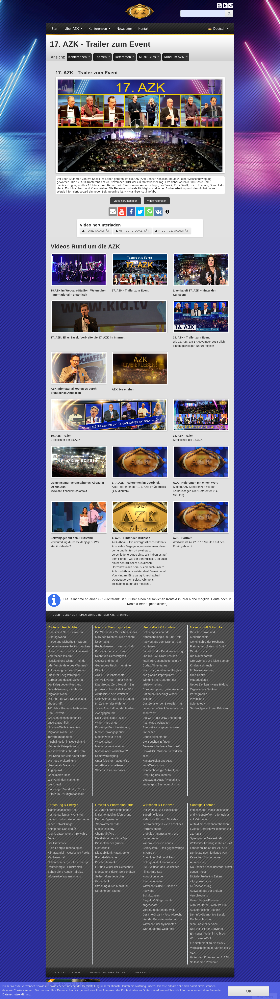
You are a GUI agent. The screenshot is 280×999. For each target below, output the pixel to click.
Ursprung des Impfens (157, 775)
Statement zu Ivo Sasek (110, 770)
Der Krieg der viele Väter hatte (67, 755)
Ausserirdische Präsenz (205, 909)
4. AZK (225, 957)
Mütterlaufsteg (199, 679)
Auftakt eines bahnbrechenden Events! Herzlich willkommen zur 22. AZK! (210, 829)
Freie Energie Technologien (65, 847)
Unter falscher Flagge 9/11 (112, 760)
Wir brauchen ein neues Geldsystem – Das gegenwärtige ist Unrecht (163, 848)
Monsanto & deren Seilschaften (115, 871)
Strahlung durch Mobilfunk (112, 886)
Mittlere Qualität (132, 230)
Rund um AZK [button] (174, 57)
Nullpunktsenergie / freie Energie (68, 862)
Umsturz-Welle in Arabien (64, 727)
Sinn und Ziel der (201, 924)
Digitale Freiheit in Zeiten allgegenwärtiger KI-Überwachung (206, 881)
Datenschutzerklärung (108, 972)
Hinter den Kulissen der (205, 957)
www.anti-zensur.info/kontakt (69, 491)
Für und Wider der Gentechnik (114, 867)
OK (249, 991)
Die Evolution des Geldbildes (161, 867)
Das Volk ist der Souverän (206, 928)
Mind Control (198, 675)
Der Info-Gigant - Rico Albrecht (162, 914)
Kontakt (143, 28)
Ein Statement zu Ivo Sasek (207, 943)
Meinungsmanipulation (109, 746)
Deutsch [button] (217, 28)
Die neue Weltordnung (62, 760)
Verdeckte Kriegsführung (63, 746)
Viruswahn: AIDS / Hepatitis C (162, 779)
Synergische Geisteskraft (206, 838)
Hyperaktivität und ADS (157, 760)
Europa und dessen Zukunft (65, 679)
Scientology (197, 703)
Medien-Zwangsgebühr (109, 732)
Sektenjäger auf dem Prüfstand (210, 708)
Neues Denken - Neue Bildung (209, 684)
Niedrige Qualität (172, 230)
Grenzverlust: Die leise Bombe (114, 698)
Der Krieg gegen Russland (64, 684)
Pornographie (198, 694)
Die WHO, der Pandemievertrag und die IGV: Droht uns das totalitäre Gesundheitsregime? (163, 656)
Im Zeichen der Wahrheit (110, 703)
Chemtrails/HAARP (107, 833)
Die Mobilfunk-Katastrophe (112, 852)
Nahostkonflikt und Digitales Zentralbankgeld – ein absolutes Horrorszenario (163, 824)
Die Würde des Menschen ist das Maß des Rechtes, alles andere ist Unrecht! (116, 637)
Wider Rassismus (106, 722)
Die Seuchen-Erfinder (156, 741)
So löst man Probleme (204, 962)
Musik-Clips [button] (148, 57)
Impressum (143, 972)
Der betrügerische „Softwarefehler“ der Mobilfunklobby (108, 824)
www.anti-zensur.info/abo (140, 191)
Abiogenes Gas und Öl (62, 828)
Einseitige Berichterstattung (112, 727)
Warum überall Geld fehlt (158, 928)
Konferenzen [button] (98, 28)
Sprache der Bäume (108, 890)
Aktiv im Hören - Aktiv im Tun (208, 905)
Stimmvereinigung (106, 755)
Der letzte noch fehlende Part (208, 852)
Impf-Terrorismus (153, 765)
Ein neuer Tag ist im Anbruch (208, 933)
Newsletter (124, 28)
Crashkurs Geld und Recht (159, 857)
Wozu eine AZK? (200, 938)
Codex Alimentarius (155, 665)
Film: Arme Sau (152, 871)
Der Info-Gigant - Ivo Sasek (207, 914)
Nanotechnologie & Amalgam (161, 770)
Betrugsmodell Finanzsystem (161, 862)
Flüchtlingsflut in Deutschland (66, 741)
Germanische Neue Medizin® (161, 746)
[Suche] (202, 13)
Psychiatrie (197, 698)
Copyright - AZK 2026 (66, 972)
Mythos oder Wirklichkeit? (111, 751)
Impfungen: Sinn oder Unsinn (161, 784)
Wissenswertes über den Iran (66, 751)
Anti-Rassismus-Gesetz (110, 765)
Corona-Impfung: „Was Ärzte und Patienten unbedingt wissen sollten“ (164, 694)
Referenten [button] (123, 57)
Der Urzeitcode (57, 843)
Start (55, 28)
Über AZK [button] (72, 28)
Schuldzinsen (151, 895)
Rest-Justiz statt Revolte (110, 717)
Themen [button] (101, 57)
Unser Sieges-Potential (204, 900)
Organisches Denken (203, 689)
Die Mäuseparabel (201, 656)
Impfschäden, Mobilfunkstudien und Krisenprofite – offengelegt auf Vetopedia (210, 814)
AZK (215, 924)
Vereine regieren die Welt (159, 909)
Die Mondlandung (201, 919)
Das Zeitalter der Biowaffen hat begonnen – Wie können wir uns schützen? (163, 708)
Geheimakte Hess (59, 775)
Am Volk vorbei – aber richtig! (114, 679)
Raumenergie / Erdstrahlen (65, 867)
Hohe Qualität (96, 230)
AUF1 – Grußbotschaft (109, 675)
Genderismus (198, 651)
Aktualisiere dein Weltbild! (111, 694)
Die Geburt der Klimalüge (111, 838)
